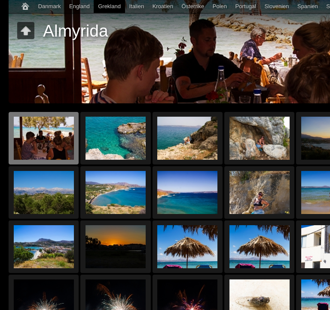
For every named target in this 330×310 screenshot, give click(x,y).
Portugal (245, 6)
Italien (136, 6)
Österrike (193, 6)
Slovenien (276, 6)
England (79, 6)
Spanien (307, 6)
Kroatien (163, 6)
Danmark (49, 6)
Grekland (109, 6)
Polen (220, 6)
